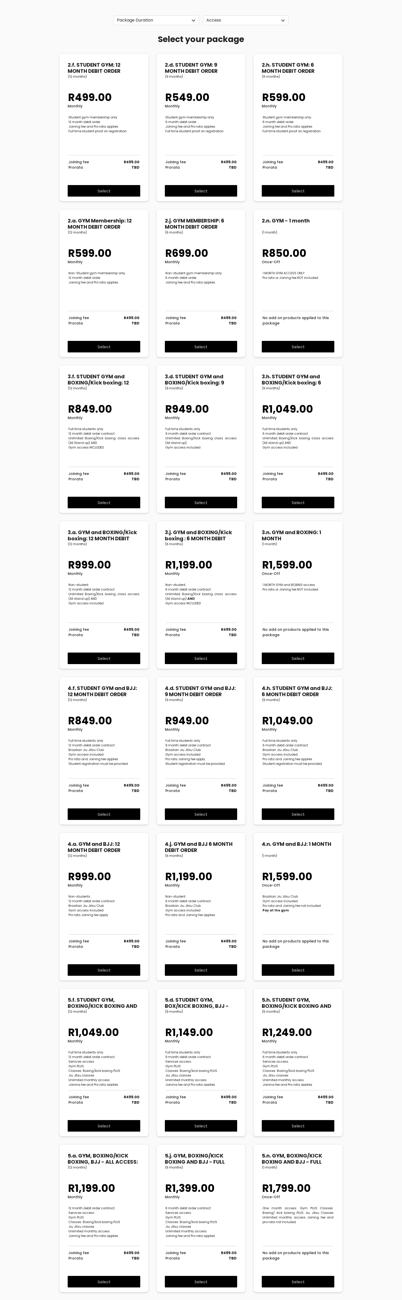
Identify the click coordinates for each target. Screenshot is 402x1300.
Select (103, 191)
